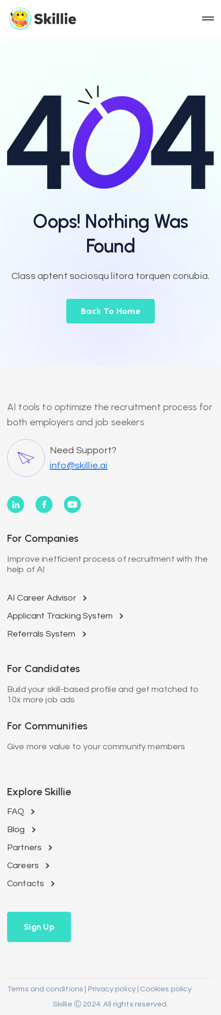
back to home (110, 311)
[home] (101, 18)
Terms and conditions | (47, 989)
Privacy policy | (113, 989)
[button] (39, 927)
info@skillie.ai (78, 465)
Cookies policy (165, 989)
